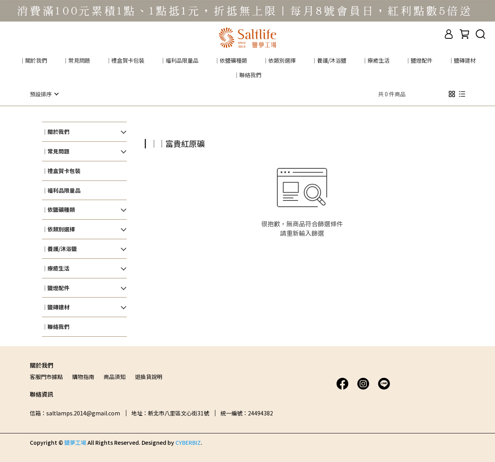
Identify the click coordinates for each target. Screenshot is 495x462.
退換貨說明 (148, 376)
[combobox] (159, 142)
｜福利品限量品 (179, 60)
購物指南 (83, 376)
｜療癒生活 (375, 60)
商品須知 (115, 376)
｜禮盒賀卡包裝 (125, 60)
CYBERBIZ (188, 442)
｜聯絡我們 (247, 75)
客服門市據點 (46, 376)
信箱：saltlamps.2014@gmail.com (75, 413)
